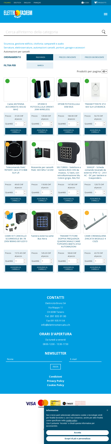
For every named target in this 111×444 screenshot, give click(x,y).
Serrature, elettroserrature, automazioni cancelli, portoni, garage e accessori (44, 48)
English (29, 2)
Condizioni (55, 378)
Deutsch (18, 2)
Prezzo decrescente (94, 58)
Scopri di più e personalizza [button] (77, 438)
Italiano (7, 2)
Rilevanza (40, 58)
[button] (24, 123)
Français (39, 2)
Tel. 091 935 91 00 (55, 317)
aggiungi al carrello (15, 132)
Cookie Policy (55, 386)
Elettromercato (23, 14)
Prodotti (102, 2)
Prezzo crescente (67, 58)
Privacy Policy (55, 382)
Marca (40, 66)
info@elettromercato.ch (55, 325)
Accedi (86, 2)
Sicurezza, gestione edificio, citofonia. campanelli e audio (34, 44)
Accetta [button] (77, 432)
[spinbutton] (20, 124)
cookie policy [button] (71, 420)
